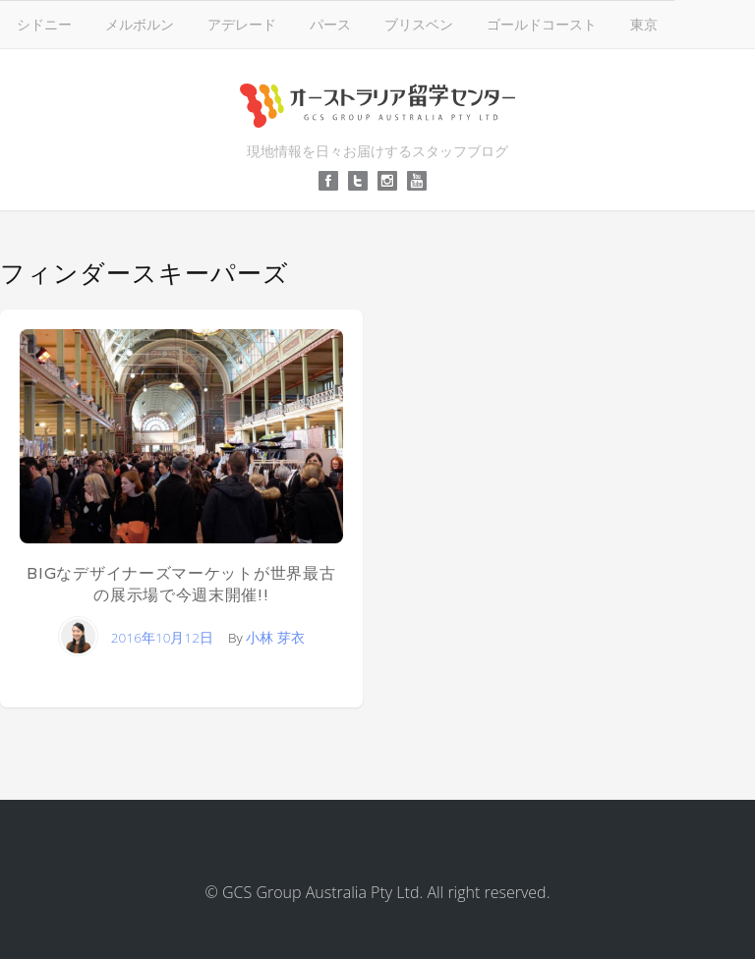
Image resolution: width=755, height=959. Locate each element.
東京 (644, 24)
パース (330, 24)
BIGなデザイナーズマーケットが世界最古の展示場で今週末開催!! (181, 584)
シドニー (44, 24)
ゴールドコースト (542, 24)
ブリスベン (418, 24)
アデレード (241, 24)
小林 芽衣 (275, 637)
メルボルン (139, 24)
